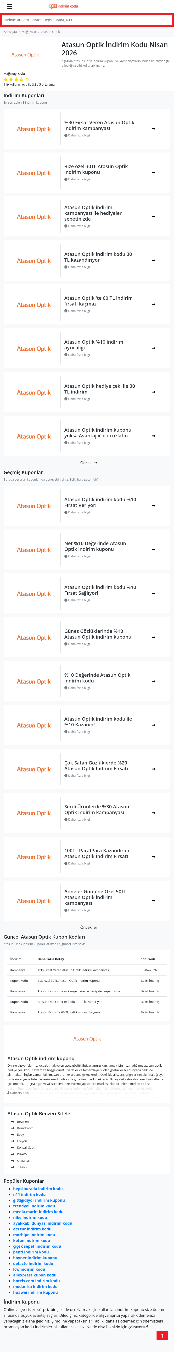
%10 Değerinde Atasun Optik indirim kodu (97, 678)
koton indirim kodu (31, 1240)
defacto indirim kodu (33, 1263)
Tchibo (19, 1167)
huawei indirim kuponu (35, 1292)
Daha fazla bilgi (77, 135)
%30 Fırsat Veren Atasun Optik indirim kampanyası (99, 125)
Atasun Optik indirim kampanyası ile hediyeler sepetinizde (93, 213)
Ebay (17, 1134)
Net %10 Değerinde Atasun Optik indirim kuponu (95, 546)
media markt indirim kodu (38, 1211)
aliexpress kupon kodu (34, 1275)
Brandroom (22, 1128)
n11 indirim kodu (29, 1194)
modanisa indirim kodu (35, 1286)
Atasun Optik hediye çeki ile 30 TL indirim (99, 389)
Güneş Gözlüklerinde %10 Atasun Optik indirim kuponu (97, 634)
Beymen (20, 1121)
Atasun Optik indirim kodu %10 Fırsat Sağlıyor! (100, 590)
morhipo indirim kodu (34, 1234)
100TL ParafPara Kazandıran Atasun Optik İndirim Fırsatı (96, 853)
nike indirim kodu (30, 1217)
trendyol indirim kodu (34, 1206)
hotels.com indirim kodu (36, 1280)
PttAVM (19, 1154)
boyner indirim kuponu (35, 1257)
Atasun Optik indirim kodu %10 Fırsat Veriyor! (100, 502)
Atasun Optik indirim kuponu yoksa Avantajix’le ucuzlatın (97, 433)
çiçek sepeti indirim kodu (37, 1246)
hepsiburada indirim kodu (38, 1188)
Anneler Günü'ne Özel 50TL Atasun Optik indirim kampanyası (95, 897)
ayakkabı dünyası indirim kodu (42, 1223)
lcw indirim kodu (29, 1269)
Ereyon (19, 1141)
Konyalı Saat (22, 1147)
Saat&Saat (21, 1160)
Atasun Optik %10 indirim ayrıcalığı (93, 345)
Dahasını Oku (18, 1093)
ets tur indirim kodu (32, 1229)
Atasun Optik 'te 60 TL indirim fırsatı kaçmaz (98, 301)
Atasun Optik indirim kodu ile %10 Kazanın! (98, 722)
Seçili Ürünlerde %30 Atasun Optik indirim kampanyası (96, 809)
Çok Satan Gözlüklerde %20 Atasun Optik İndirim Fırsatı (96, 765)
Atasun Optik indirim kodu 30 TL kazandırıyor (98, 257)
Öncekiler (88, 462)
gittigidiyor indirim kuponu (39, 1200)
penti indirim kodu (31, 1252)
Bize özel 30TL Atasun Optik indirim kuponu (96, 169)
